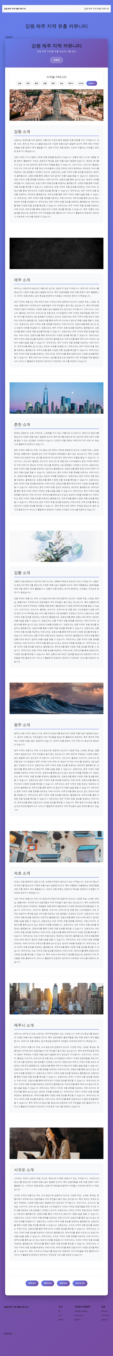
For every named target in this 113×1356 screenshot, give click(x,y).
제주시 (79, 84)
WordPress (8, 1340)
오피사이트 (80, 1290)
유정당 (56, 60)
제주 (31, 84)
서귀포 (91, 84)
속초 (69, 84)
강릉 (50, 84)
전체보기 (56, 90)
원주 (59, 84)
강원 (21, 84)
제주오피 (32, 1290)
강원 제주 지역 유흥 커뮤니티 (15, 9)
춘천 (40, 84)
